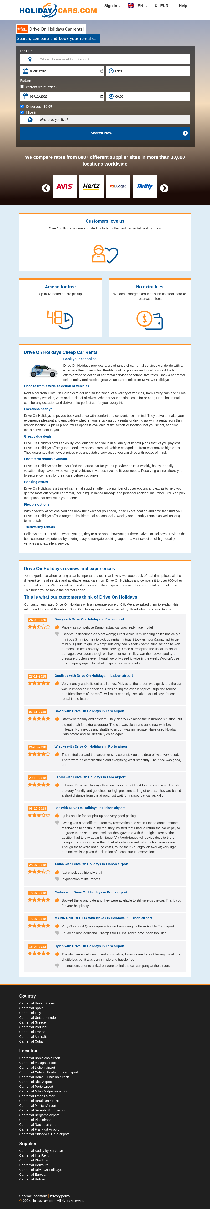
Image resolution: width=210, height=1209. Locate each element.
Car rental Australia (33, 1036)
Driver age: (36, 106)
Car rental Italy (30, 1013)
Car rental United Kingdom (39, 1017)
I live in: (29, 112)
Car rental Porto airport (36, 1086)
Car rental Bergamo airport (39, 1115)
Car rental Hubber (32, 1179)
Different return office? (38, 87)
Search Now (139, 133)
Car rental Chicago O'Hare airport (44, 1134)
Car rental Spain (31, 1008)
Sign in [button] (112, 6)
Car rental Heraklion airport (39, 1101)
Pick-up (26, 51)
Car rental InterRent (34, 1155)
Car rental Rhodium (33, 1160)
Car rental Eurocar (32, 1174)
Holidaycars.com (43, 1201)
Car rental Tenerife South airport (43, 1110)
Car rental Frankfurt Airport (39, 1129)
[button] (137, 6)
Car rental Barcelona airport (39, 1058)
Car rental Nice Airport (35, 1082)
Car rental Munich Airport (37, 1105)
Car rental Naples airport (37, 1124)
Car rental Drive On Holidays (40, 1170)
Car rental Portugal (33, 1027)
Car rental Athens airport (37, 1096)
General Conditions (33, 1196)
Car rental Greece (32, 1022)
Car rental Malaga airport (37, 1063)
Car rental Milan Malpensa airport (44, 1091)
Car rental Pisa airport (35, 1120)
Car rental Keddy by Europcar (41, 1151)
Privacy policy (60, 1196)
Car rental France (32, 1032)
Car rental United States (37, 1003)
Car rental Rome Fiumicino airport (44, 1077)
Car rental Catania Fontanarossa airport (48, 1072)
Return (25, 81)
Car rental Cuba (31, 1041)
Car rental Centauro (34, 1165)
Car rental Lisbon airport (37, 1067)
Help (183, 6)
